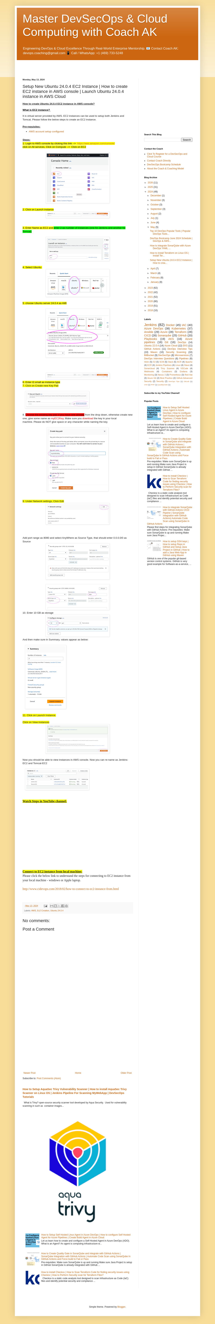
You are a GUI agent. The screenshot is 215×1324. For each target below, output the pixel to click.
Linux (177, 365)
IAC (184, 325)
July (153, 218)
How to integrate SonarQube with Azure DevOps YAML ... (170, 247)
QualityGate (163, 385)
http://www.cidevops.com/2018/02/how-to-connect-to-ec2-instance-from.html (71, 889)
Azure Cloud (170, 345)
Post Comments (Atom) (49, 1078)
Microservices (182, 355)
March (154, 273)
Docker (170, 325)
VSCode (184, 368)
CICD (147, 335)
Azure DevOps (153, 328)
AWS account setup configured (46, 131)
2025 (151, 187)
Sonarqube (164, 335)
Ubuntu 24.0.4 (56, 910)
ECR (149, 365)
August (154, 213)
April (153, 268)
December (156, 195)
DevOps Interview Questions (159, 358)
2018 (151, 310)
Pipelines (184, 358)
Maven (154, 352)
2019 (151, 305)
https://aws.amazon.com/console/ (96, 143)
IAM (145, 385)
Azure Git (151, 378)
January (155, 282)
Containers (167, 371)
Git (166, 342)
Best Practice (166, 378)
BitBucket (149, 355)
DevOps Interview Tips (180, 349)
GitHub (182, 335)
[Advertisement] (68, 66)
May (153, 227)
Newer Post (30, 1073)
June (153, 222)
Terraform (180, 332)
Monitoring (149, 375)
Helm (146, 362)
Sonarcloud (149, 368)
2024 (151, 191)
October (155, 204)
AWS (33, 910)
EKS (185, 345)
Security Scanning (176, 352)
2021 (151, 297)
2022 (151, 292)
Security (160, 381)
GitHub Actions (152, 349)
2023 (151, 287)
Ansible (148, 332)
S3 (154, 362)
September (157, 209)
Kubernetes (179, 328)
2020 (151, 301)
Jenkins (150, 325)
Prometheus (175, 375)
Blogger (121, 1307)
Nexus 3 (162, 375)
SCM (161, 362)
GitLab (186, 381)
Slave (186, 365)
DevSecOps (164, 355)
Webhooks (149, 371)
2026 (151, 182)
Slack (170, 362)
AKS (171, 338)
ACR (179, 362)
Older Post (126, 1073)
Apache (188, 362)
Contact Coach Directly (159, 160)
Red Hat (188, 375)
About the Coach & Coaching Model (165, 168)
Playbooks (150, 338)
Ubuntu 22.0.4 (151, 345)
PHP (153, 385)
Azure (164, 332)
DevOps (182, 342)
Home (78, 1073)
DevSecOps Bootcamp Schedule (164, 164)
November (156, 200)
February (155, 277)
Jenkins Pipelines (164, 365)
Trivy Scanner (167, 368)
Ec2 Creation (43, 910)
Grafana (183, 371)
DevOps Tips (173, 381)
